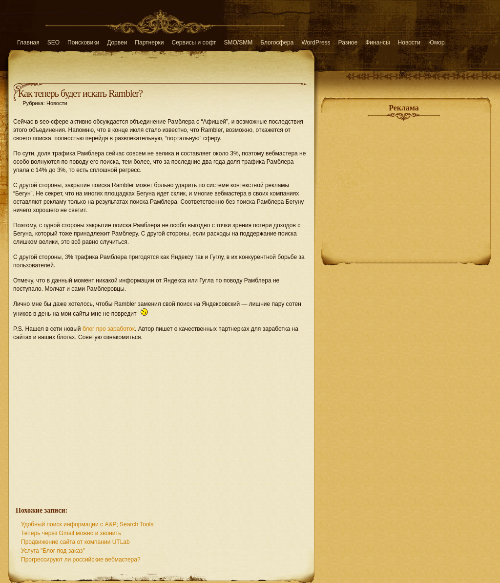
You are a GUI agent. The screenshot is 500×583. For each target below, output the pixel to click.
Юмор (436, 42)
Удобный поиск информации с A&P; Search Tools (87, 524)
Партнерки (149, 42)
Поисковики (83, 42)
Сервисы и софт (194, 42)
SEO (53, 42)
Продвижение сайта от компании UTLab (75, 542)
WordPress (315, 42)
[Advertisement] (161, 418)
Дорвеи (117, 42)
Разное (348, 42)
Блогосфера (276, 42)
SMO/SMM (238, 42)
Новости (409, 42)
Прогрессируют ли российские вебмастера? (81, 559)
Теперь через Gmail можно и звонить (71, 533)
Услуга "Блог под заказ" (53, 550)
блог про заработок (109, 328)
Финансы (377, 42)
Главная (28, 42)
